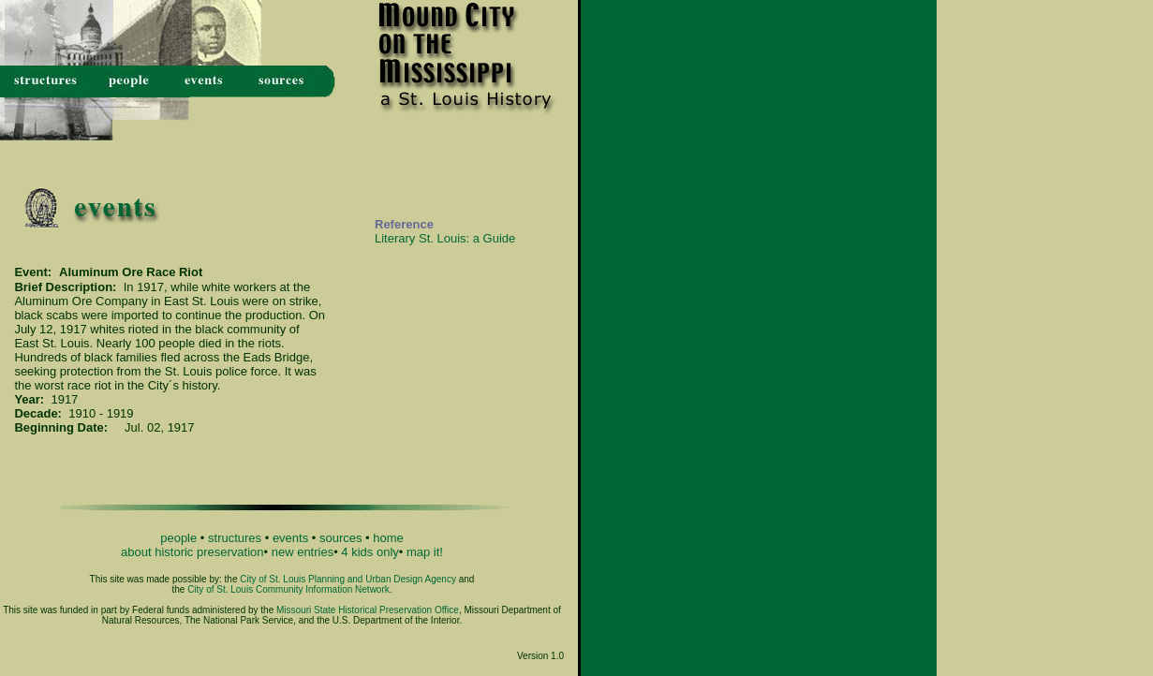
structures (234, 538)
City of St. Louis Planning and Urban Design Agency (348, 579)
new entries (302, 552)
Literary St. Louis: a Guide (445, 238)
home (388, 538)
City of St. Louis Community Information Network (288, 589)
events (290, 538)
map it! (425, 552)
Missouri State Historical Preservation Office (367, 610)
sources (340, 538)
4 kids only (369, 552)
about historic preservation (192, 552)
